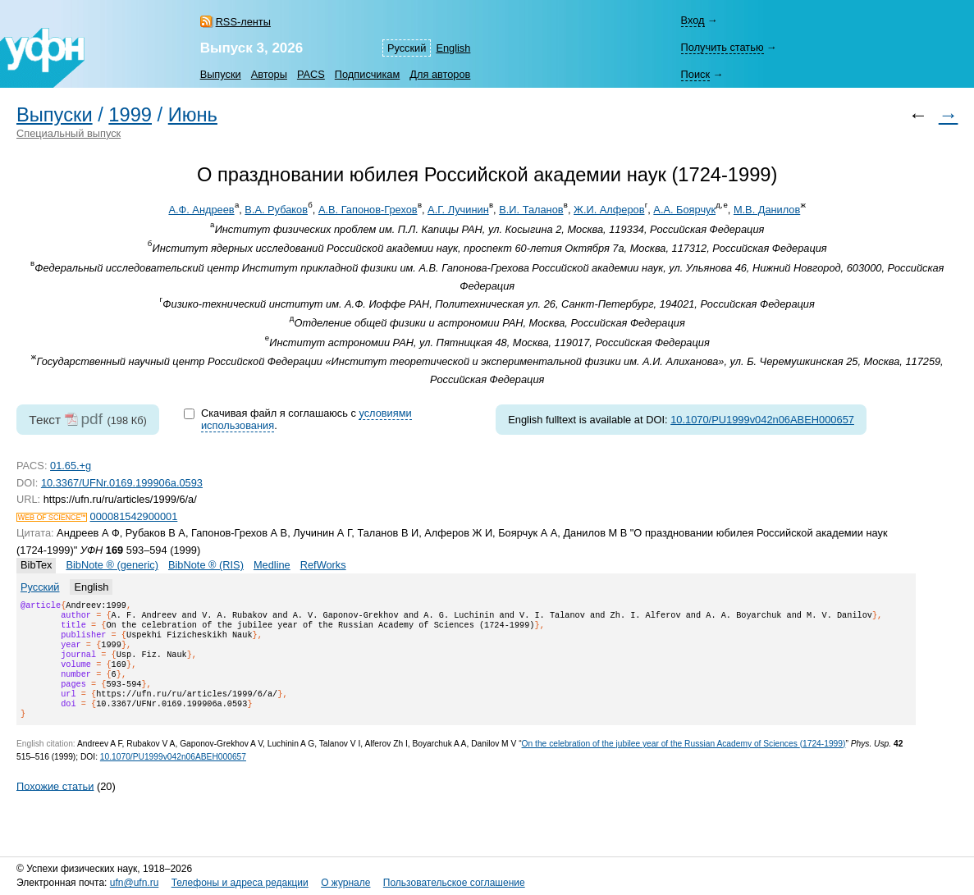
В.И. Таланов (531, 209)
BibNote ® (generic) (112, 565)
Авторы (269, 74)
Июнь (192, 115)
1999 (130, 115)
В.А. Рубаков (276, 209)
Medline (272, 565)
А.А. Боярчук (684, 209)
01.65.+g (70, 465)
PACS (311, 74)
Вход (692, 20)
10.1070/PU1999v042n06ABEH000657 (762, 419)
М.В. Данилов (767, 209)
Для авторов (439, 74)
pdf (91, 418)
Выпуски (220, 74)
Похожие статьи (55, 805)
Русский (406, 48)
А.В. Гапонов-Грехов (368, 209)
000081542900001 (134, 516)
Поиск (694, 74)
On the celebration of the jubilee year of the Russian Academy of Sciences (684, 763)
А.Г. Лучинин (458, 209)
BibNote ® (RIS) (206, 565)
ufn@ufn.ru (134, 882)
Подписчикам (367, 74)
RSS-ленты (243, 22)
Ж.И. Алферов (609, 209)
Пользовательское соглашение (454, 882)
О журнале (345, 882)
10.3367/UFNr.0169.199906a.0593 (122, 483)
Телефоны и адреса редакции (240, 882)
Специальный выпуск (68, 133)
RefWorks (323, 565)
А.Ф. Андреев (201, 209)
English (453, 48)
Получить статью (721, 47)
